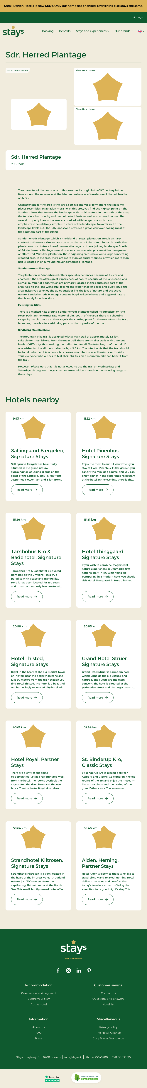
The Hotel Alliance (108, 1032)
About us (38, 1027)
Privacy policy (108, 1027)
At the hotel (39, 1004)
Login (139, 17)
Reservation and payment (38, 993)
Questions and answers (108, 998)
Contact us (108, 993)
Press (38, 1038)
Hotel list (108, 1004)
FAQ (38, 1032)
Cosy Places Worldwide (108, 1038)
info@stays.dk (73, 1057)
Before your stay (39, 998)
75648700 (101, 1057)
